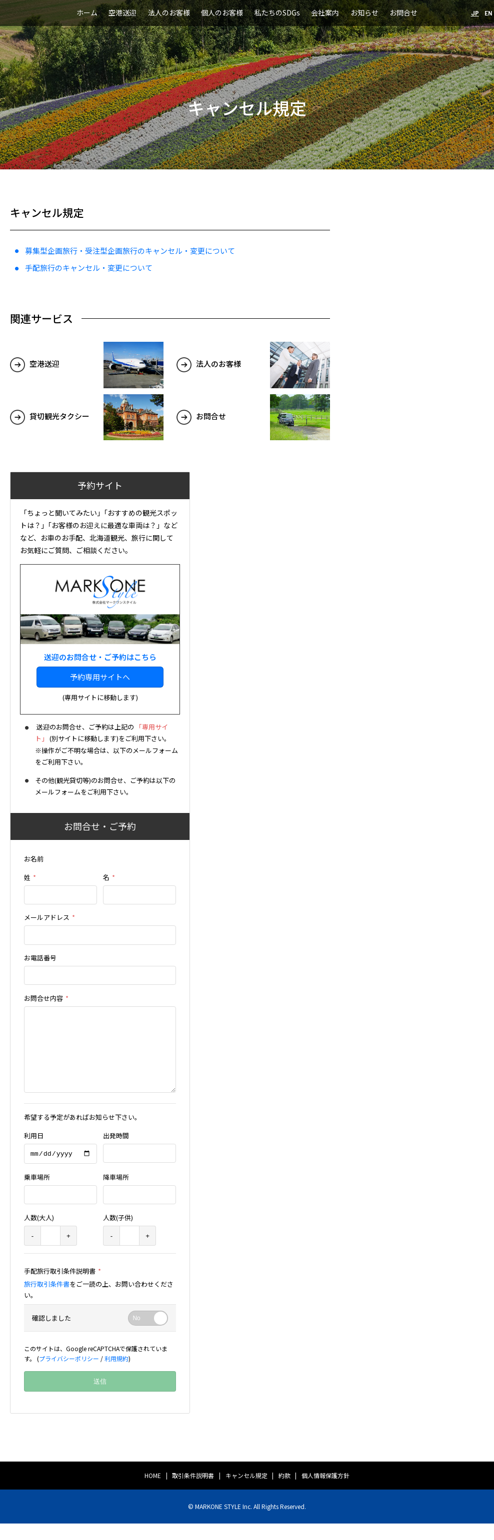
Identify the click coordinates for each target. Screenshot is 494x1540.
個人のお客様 (222, 12)
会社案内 (325, 12)
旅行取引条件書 (47, 1300)
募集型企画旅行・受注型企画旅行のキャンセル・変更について (130, 250)
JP (475, 12)
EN (488, 12)
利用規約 (116, 1374)
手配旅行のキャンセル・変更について (88, 267)
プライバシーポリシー (69, 1374)
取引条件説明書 (193, 1492)
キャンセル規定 (247, 1492)
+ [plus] (68, 1252)
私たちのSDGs (277, 12)
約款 (284, 1492)
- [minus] (33, 1252)
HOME (152, 1492)
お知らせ (364, 12)
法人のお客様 (169, 12)
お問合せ (404, 12)
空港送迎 (122, 12)
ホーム (87, 12)
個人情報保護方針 (326, 1492)
